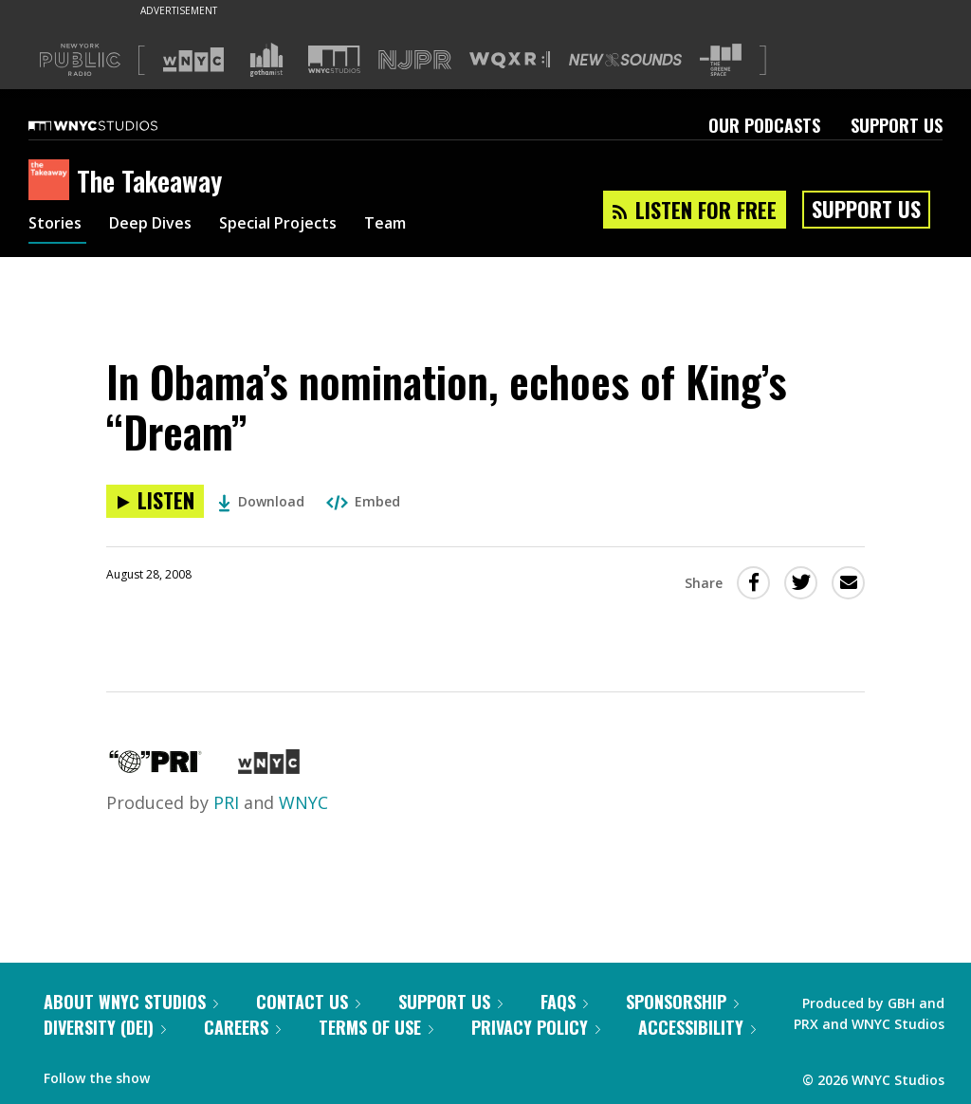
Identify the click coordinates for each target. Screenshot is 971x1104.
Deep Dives (161, 225)
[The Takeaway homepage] (52, 181)
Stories (57, 225)
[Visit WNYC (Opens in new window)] (193, 59)
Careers (242, 1027)
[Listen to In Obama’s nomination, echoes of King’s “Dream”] (155, 501)
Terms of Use (376, 1027)
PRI (226, 802)
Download (261, 501)
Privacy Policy (535, 1027)
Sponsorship (682, 1001)
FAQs (564, 1001)
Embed (363, 501)
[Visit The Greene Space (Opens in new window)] (721, 60)
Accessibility (697, 1027)
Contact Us (308, 1001)
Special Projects (301, 225)
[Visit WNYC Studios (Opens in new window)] (334, 59)
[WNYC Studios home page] (116, 125)
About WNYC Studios (131, 1001)
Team (418, 225)
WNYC (303, 802)
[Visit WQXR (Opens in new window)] (509, 60)
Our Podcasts (764, 125)
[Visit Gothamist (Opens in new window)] (266, 60)
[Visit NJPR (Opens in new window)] (414, 60)
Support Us (897, 125)
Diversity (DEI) (105, 1027)
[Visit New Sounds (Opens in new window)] (625, 59)
